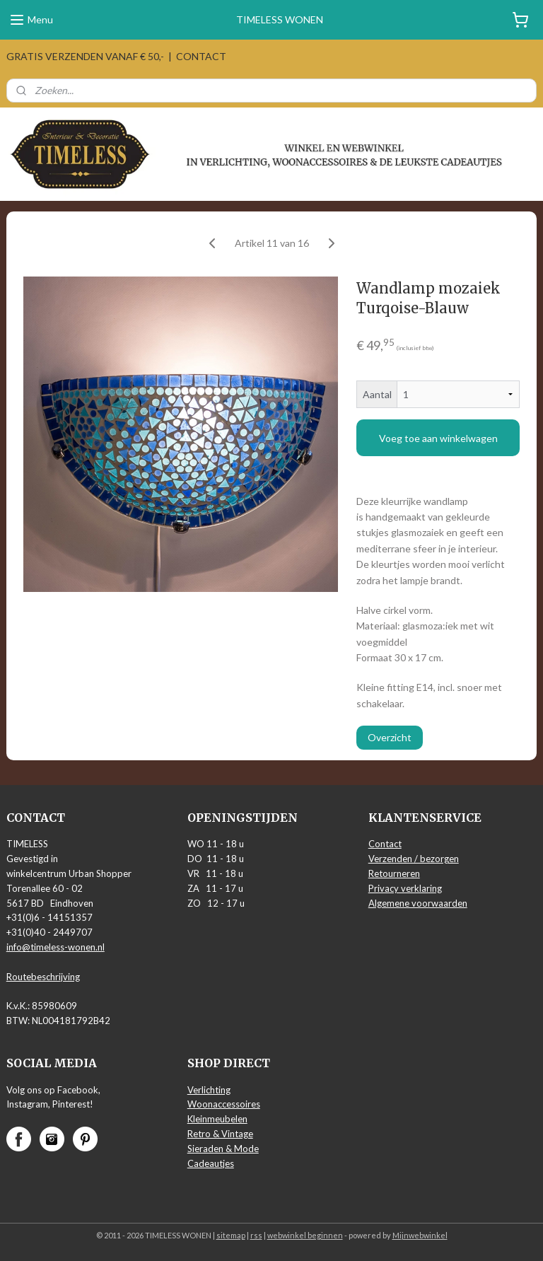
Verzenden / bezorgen (413, 858)
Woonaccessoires (223, 1104)
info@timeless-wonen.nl (55, 947)
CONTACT (201, 56)
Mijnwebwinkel (420, 1235)
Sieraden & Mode (223, 1148)
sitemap (230, 1235)
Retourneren (394, 873)
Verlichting (208, 1090)
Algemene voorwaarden (417, 903)
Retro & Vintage (220, 1133)
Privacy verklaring (405, 888)
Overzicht (389, 737)
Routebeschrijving (43, 976)
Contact (385, 843)
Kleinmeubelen (217, 1119)
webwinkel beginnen (305, 1235)
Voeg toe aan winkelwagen (438, 437)
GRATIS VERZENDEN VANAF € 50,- (85, 56)
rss (256, 1235)
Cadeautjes (210, 1163)
